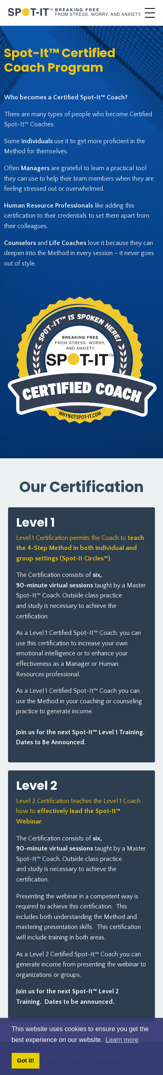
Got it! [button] (25, 1060)
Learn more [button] (121, 1039)
